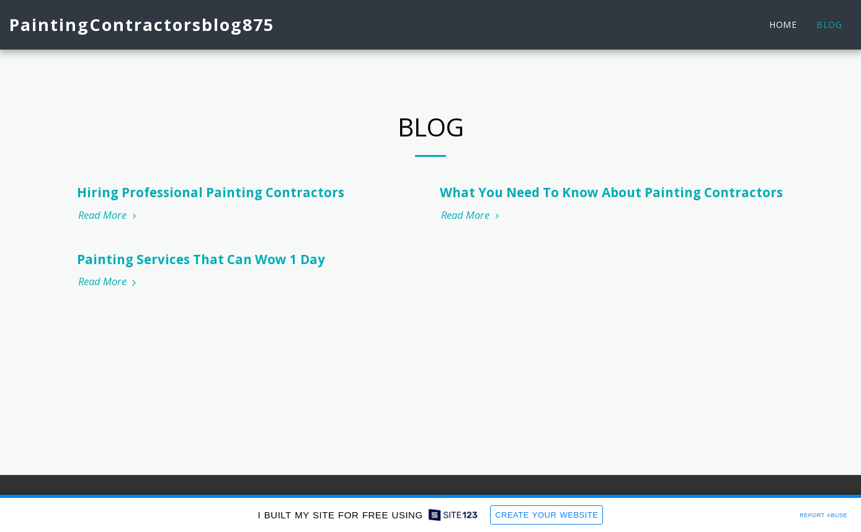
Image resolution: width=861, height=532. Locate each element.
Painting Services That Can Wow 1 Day (201, 259)
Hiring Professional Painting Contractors (210, 192)
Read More (109, 215)
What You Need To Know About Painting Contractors (611, 192)
